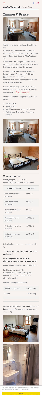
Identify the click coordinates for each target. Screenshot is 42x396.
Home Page (17, 7)
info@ (21, 92)
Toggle (4, 3)
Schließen (22, 393)
